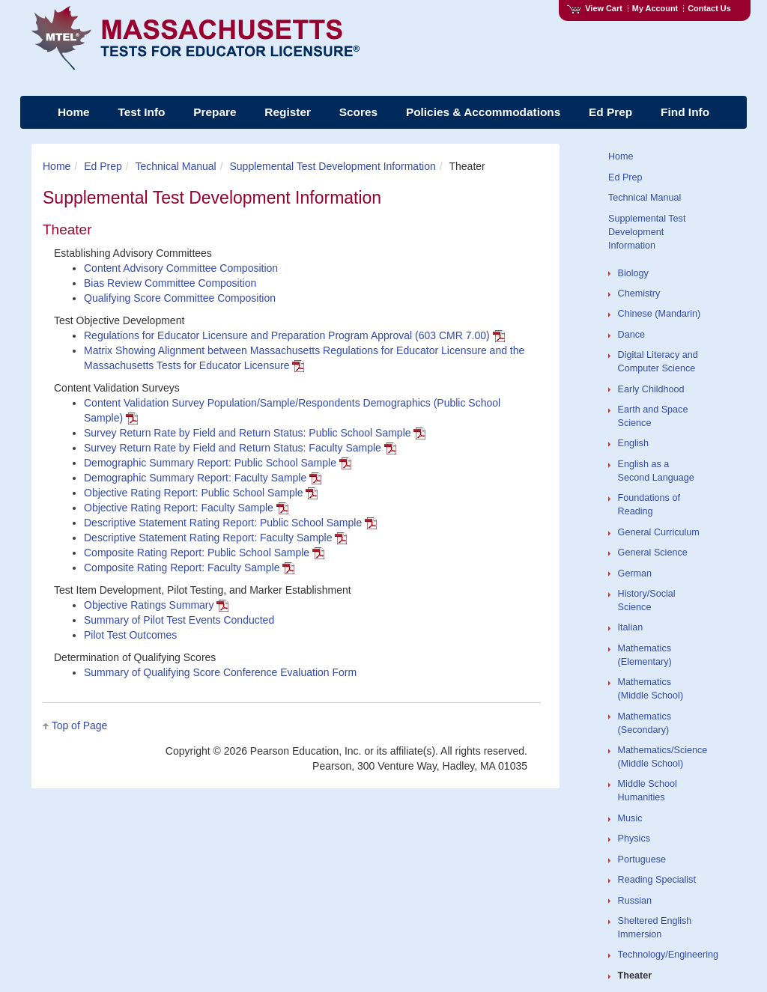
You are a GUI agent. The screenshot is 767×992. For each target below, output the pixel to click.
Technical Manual (176, 166)
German (635, 573)
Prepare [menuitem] (214, 112)
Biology (633, 273)
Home (56, 166)
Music (630, 818)
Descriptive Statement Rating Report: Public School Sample (230, 523)
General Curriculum (659, 532)
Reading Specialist (657, 879)
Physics (634, 838)
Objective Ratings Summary (156, 605)
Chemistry (639, 293)
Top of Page (80, 725)
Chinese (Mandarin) (659, 313)
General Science (653, 552)
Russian (635, 900)
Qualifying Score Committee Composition (180, 298)
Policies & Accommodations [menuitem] (483, 112)
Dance (631, 334)
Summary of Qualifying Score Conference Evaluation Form (220, 672)
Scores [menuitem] (358, 112)
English (633, 443)
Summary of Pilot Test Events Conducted (179, 620)
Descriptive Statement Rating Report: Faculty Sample (215, 538)
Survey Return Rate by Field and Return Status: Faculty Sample (240, 448)
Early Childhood (651, 389)
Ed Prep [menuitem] (610, 112)
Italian (630, 627)
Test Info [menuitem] (141, 112)
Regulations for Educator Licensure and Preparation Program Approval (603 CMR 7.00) (294, 335)
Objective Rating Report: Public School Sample (201, 493)
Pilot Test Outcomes (130, 635)
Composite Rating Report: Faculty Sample (189, 567)
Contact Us (709, 8)
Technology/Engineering (668, 954)
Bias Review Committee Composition (170, 283)
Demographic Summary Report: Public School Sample (217, 463)
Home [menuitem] (74, 112)
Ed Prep (103, 166)
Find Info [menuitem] (685, 112)
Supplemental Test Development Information (332, 166)
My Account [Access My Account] (655, 8)
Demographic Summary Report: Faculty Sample (202, 478)
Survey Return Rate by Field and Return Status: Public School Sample (254, 433)
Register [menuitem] (287, 112)
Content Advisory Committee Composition (181, 268)
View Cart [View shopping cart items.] (594, 8)
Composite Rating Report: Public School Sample (204, 553)
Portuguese (642, 859)
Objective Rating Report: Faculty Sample (186, 508)
